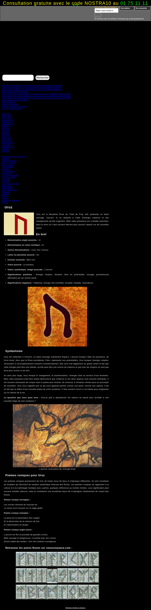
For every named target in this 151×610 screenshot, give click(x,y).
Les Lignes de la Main (10, 184)
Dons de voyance (8, 163)
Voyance (5, 198)
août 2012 (6, 126)
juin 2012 (5, 130)
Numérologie (7, 186)
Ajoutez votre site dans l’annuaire (15, 92)
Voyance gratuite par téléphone (14, 106)
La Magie (5, 169)
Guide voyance (8, 165)
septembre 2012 (8, 124)
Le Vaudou (6, 180)
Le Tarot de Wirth (8, 177)
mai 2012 (5, 133)
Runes (4, 196)
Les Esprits (6, 182)
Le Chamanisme (8, 171)
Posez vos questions (10, 104)
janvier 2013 (6, 118)
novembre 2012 (8, 120)
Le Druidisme (7, 173)
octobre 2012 (7, 122)
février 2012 (6, 139)
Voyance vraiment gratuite (12, 109)
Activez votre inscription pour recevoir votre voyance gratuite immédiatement (32, 86)
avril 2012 (5, 135)
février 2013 (6, 116)
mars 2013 (6, 114)
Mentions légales (8, 102)
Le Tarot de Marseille (10, 175)
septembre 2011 (8, 147)
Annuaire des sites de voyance (14, 157)
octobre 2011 (7, 145)
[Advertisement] (75, 51)
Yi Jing (4, 202)
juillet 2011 (6, 151)
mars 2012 (6, 137)
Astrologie (6, 159)
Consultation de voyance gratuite (15, 100)
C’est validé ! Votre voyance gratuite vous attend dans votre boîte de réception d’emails (36, 94)
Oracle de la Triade (9, 190)
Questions (6, 194)
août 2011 (6, 149)
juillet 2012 (6, 128)
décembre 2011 (8, 143)
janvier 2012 (6, 141)
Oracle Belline (7, 188)
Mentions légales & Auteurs (75, 608)
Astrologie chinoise (9, 161)
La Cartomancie (8, 167)
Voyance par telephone (11, 200)
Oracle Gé (6, 192)
